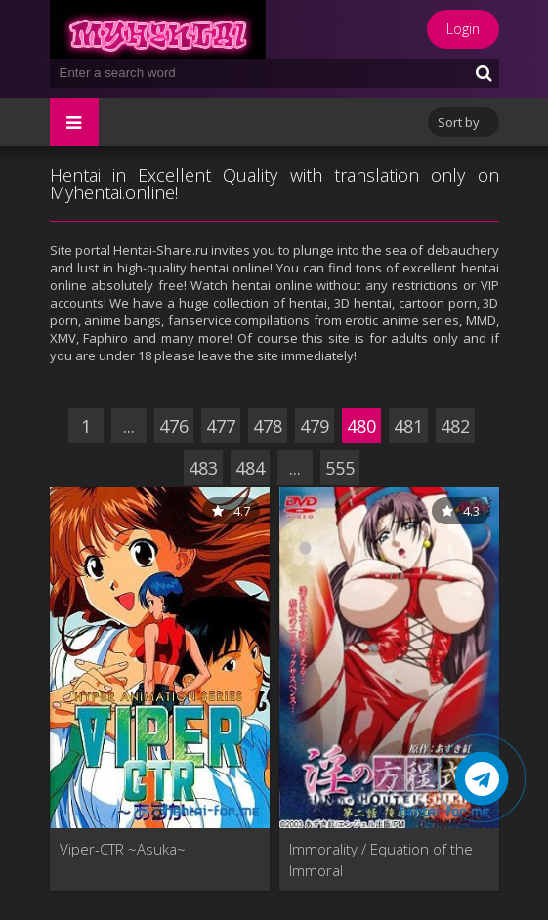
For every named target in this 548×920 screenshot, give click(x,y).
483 (203, 468)
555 (340, 468)
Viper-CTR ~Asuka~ (123, 848)
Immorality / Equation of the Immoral (381, 859)
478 (267, 426)
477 (220, 426)
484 (250, 468)
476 (174, 426)
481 (408, 426)
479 (314, 426)
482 (455, 426)
